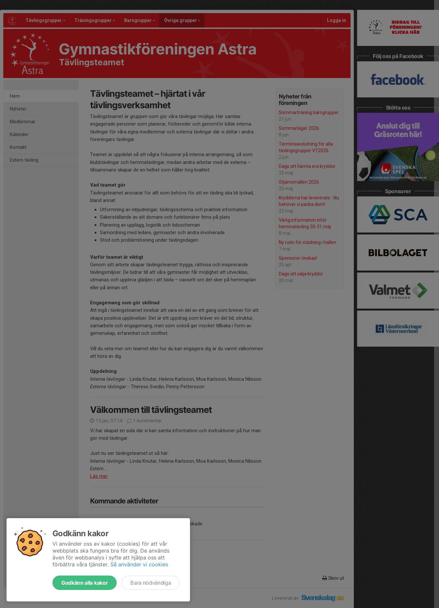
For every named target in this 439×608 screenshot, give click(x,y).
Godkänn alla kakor (84, 582)
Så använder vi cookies (139, 564)
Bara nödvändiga (150, 582)
